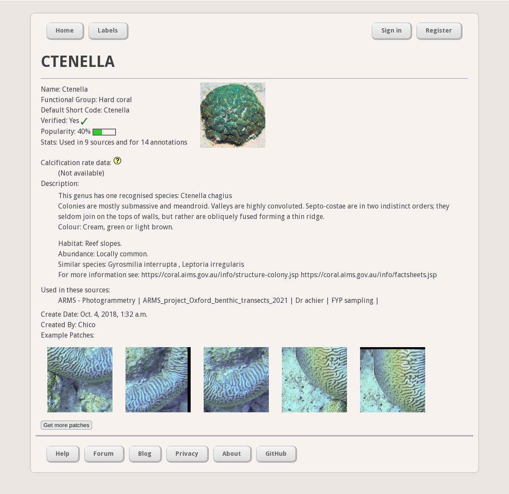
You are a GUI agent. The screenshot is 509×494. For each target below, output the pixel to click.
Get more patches (66, 425)
